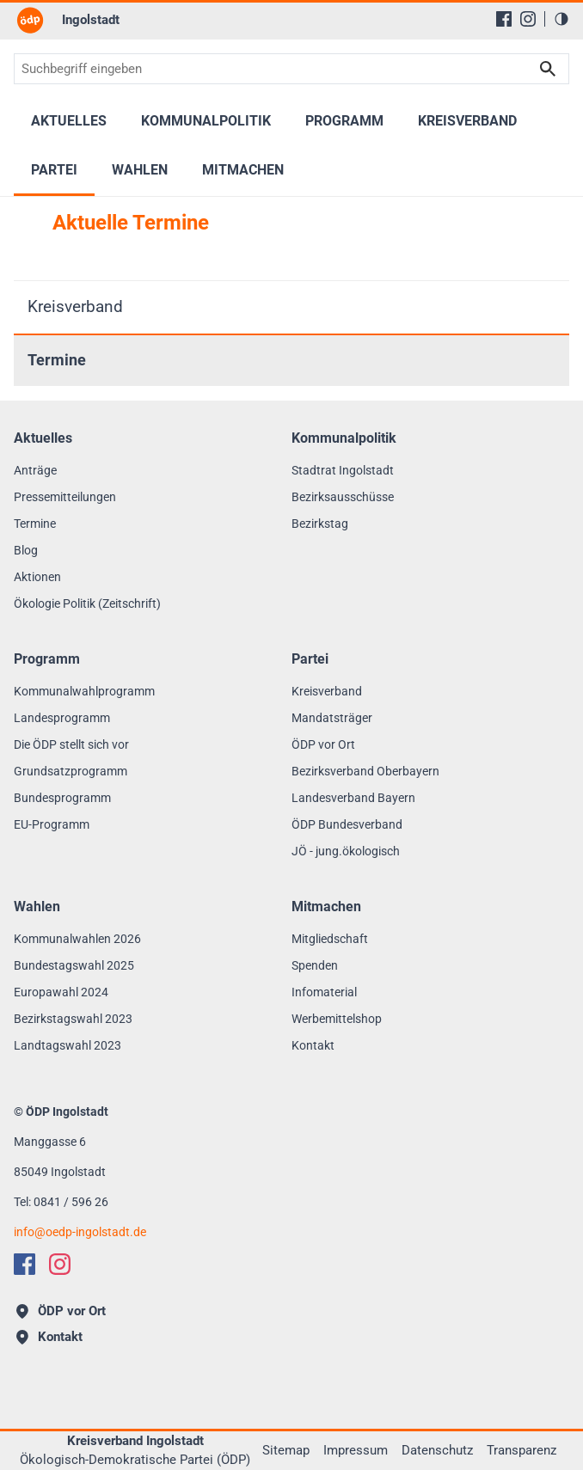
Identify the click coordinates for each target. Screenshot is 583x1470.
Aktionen (37, 577)
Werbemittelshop (337, 1019)
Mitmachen (243, 170)
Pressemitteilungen (65, 497)
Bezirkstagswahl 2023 (73, 1019)
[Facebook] (504, 19)
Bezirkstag (320, 523)
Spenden (315, 965)
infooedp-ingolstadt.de (80, 1232)
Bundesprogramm (62, 798)
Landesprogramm (62, 718)
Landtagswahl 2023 (67, 1045)
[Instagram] (528, 19)
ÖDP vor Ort (323, 744)
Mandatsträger (332, 718)
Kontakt (313, 1045)
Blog (26, 550)
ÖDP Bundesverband (347, 824)
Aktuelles (69, 121)
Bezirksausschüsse (343, 497)
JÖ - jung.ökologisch (346, 851)
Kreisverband (75, 306)
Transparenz (521, 1450)
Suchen (547, 68)
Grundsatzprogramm (70, 771)
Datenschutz (437, 1450)
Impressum (355, 1450)
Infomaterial (324, 992)
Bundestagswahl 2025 (74, 965)
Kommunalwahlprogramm (84, 691)
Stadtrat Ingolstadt (343, 470)
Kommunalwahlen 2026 (77, 939)
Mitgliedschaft (330, 939)
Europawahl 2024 (61, 992)
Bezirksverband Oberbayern (365, 771)
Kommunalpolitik (206, 121)
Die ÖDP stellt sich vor (71, 744)
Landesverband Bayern (353, 798)
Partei (54, 170)
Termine (57, 360)
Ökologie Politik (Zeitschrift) (87, 603)
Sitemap (286, 1450)
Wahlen (140, 170)
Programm (344, 121)
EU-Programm (51, 824)
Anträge (35, 470)
